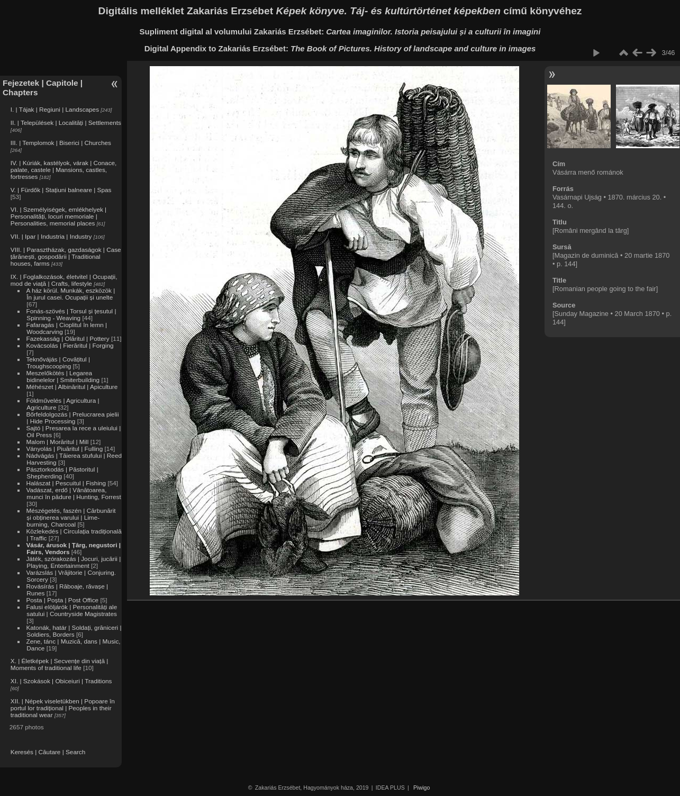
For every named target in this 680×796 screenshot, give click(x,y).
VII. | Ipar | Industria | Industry (51, 236)
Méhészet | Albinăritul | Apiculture (71, 386)
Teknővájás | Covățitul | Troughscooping (58, 362)
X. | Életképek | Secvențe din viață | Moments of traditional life (59, 664)
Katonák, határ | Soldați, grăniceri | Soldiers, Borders (73, 631)
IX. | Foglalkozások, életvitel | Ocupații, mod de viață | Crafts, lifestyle (64, 280)
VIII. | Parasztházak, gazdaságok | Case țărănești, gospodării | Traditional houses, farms (66, 256)
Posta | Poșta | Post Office (62, 599)
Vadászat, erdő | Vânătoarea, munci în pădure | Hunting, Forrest (73, 493)
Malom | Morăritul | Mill (57, 441)
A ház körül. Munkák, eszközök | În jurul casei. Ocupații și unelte (70, 294)
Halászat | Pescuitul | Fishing (66, 483)
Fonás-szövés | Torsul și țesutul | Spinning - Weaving (71, 314)
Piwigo (421, 787)
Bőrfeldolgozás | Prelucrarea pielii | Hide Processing (72, 417)
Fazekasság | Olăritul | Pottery (67, 338)
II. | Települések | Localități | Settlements (66, 122)
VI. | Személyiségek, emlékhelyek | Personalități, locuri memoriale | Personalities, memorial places (58, 216)
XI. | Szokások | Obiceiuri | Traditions (61, 680)
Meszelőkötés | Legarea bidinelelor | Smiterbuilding (62, 376)
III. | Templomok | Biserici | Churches (61, 142)
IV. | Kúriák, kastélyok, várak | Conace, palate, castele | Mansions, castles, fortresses (64, 169)
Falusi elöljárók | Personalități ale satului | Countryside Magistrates (71, 610)
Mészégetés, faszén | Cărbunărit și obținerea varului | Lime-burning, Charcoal (70, 517)
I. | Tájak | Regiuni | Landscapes (55, 109)
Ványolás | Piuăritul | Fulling (64, 448)
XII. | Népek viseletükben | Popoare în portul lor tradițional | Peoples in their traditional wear (63, 708)
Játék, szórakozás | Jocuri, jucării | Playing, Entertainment (73, 562)
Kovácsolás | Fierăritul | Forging (69, 345)
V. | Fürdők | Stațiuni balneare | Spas (61, 189)
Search (75, 751)
